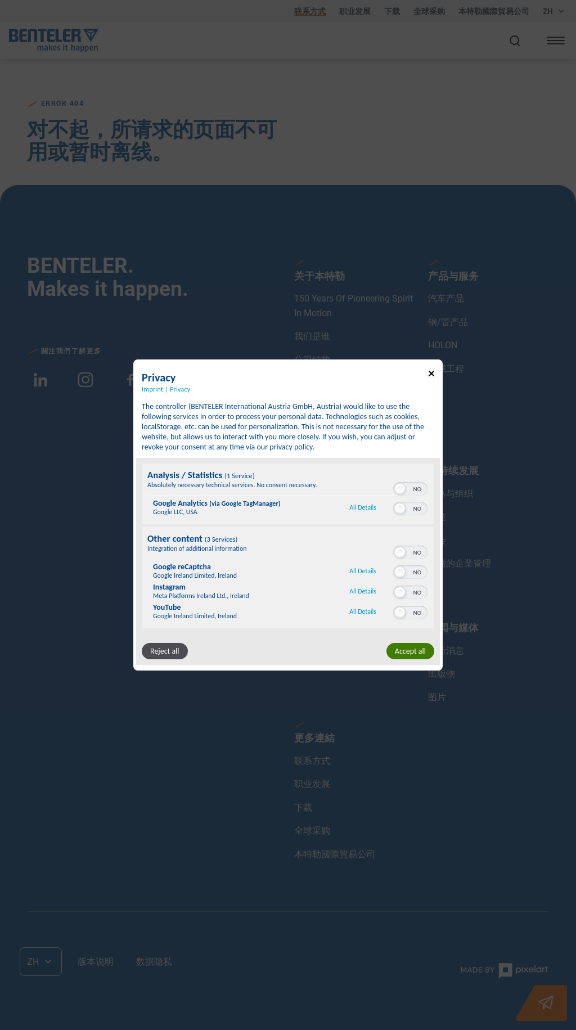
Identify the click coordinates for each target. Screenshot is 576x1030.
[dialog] (288, 515)
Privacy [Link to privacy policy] (180, 389)
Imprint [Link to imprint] (152, 389)
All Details (362, 507)
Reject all (164, 651)
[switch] (410, 487)
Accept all (410, 651)
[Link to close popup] (431, 375)
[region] (288, 547)
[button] (400, 489)
